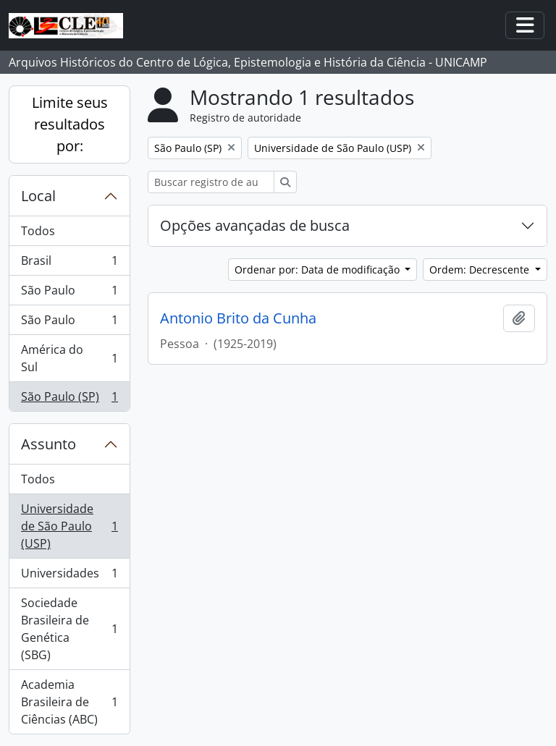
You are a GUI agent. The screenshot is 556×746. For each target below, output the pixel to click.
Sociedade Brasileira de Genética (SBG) (69, 629)
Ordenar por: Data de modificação (319, 269)
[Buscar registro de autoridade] (211, 182)
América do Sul (69, 358)
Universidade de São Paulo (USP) (69, 526)
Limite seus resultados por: (70, 124)
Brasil (69, 264)
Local (38, 195)
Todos (38, 231)
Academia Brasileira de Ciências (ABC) (69, 702)
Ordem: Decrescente (480, 269)
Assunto (48, 444)
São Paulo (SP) (69, 399)
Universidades (69, 576)
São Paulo (69, 293)
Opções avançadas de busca (255, 225)
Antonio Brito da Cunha (238, 318)
